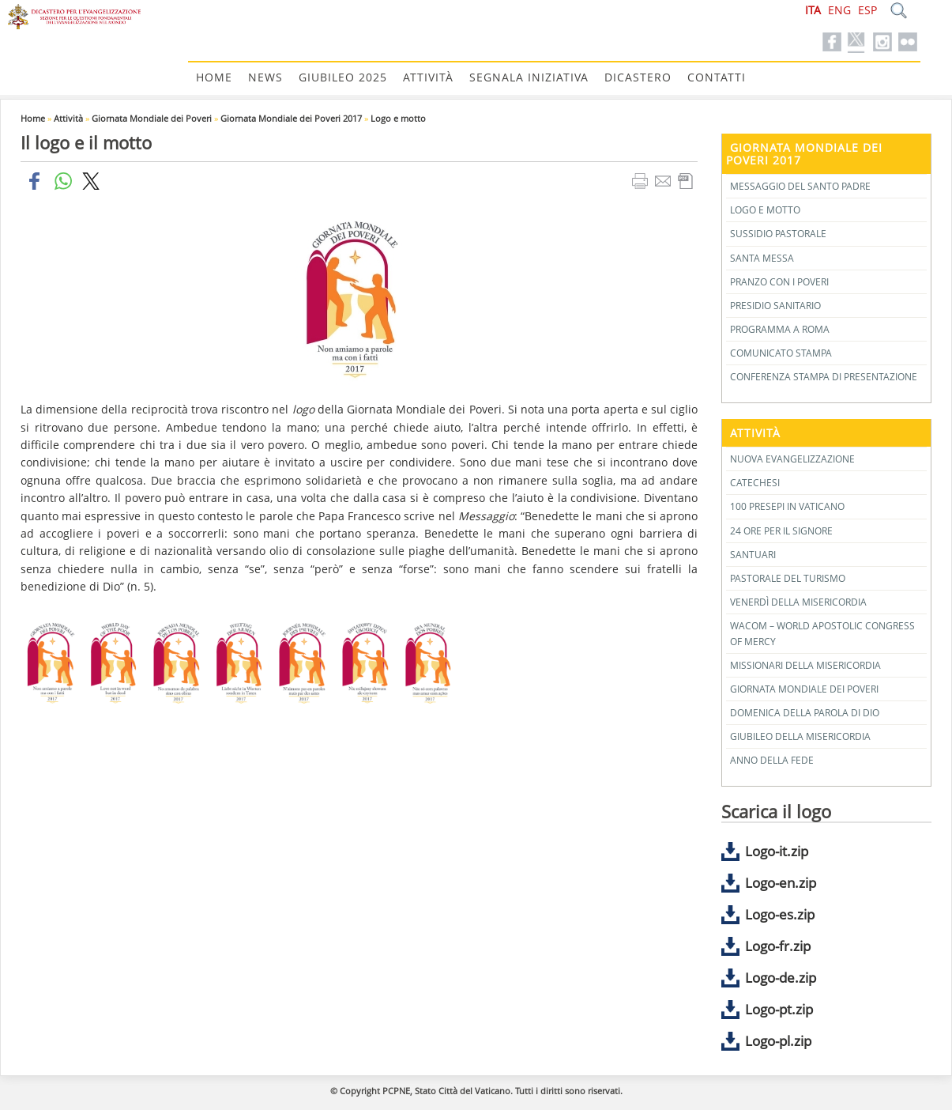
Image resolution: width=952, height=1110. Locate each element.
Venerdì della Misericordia (798, 602)
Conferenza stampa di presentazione (823, 376)
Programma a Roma (780, 329)
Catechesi (755, 482)
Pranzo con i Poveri (779, 282)
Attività (428, 77)
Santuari (753, 554)
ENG (839, 9)
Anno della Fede (772, 760)
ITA (813, 9)
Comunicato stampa (781, 353)
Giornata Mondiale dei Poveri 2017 (291, 118)
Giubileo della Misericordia (800, 736)
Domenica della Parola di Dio (804, 712)
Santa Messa (762, 258)
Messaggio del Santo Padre (800, 186)
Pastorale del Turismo (787, 578)
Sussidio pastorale (778, 233)
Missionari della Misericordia (805, 665)
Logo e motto (398, 118)
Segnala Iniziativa (529, 77)
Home (214, 77)
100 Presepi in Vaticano (787, 506)
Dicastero (638, 77)
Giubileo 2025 (343, 77)
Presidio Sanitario (775, 305)
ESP (867, 9)
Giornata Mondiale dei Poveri (152, 118)
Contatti (716, 77)
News (265, 77)
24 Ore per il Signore (781, 531)
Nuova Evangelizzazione (792, 459)
